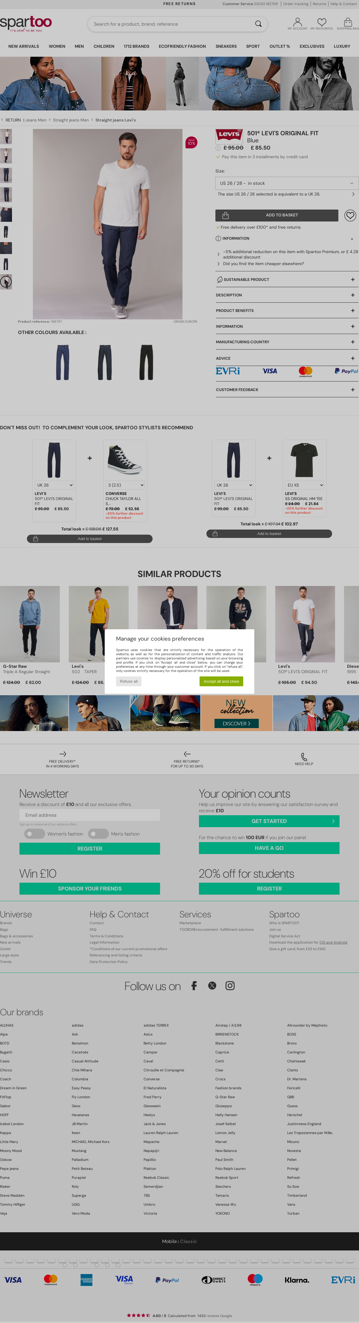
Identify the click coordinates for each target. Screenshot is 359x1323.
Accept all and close (221, 681)
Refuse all (129, 681)
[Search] (258, 24)
